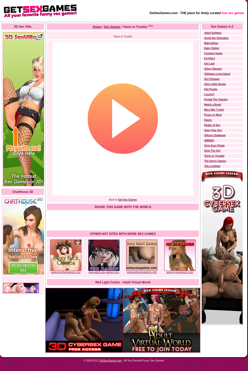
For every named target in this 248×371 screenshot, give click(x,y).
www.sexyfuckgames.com (65, 271)
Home (97, 27)
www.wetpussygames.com (141, 271)
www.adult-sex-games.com (104, 271)
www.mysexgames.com (180, 271)
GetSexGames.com (110, 360)
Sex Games (112, 27)
